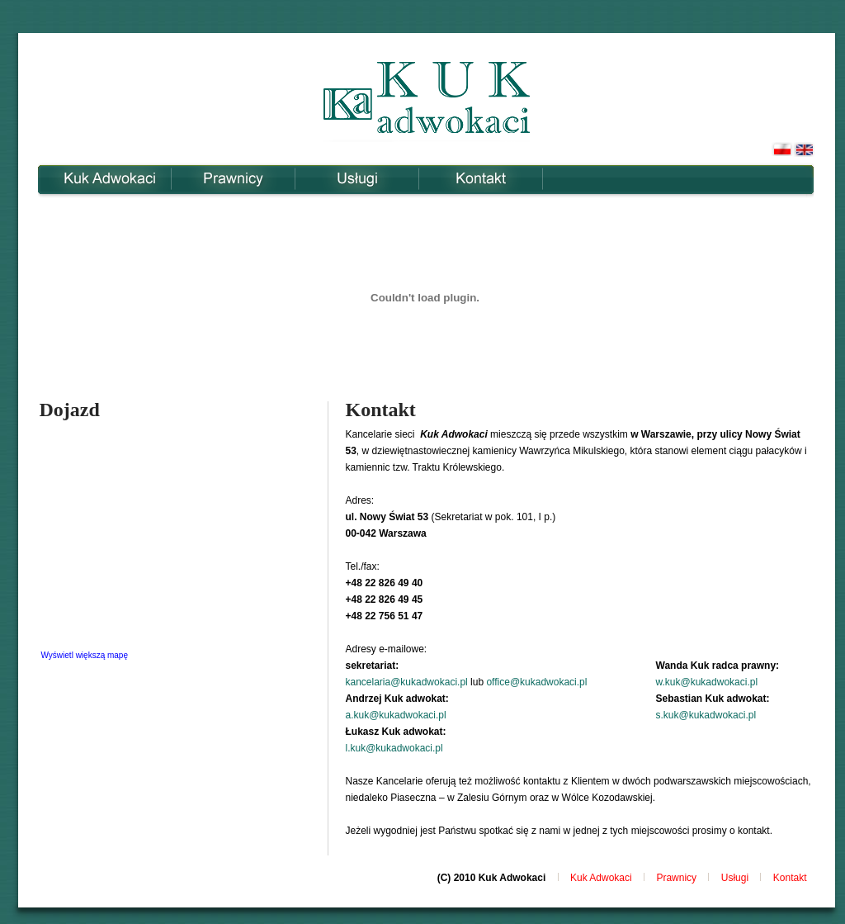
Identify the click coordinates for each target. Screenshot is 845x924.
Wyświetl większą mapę (85, 655)
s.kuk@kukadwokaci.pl (706, 715)
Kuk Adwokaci (109, 178)
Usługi (356, 178)
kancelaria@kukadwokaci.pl (406, 682)
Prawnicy (233, 178)
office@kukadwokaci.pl (536, 682)
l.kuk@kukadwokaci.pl (393, 748)
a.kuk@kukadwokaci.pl (395, 715)
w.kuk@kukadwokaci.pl (707, 682)
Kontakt (480, 178)
